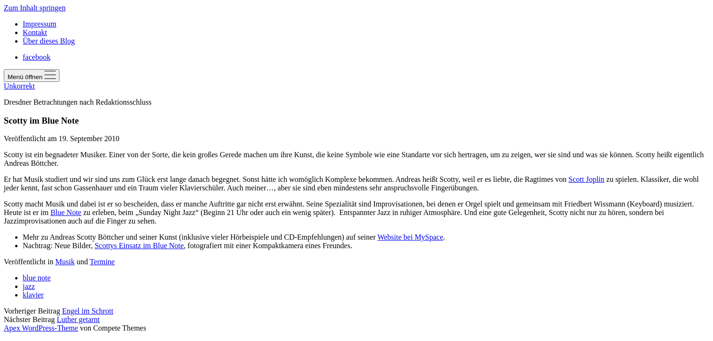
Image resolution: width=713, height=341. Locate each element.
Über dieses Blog (49, 41)
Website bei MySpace (410, 237)
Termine (102, 262)
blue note (37, 278)
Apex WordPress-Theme (41, 328)
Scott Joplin (586, 179)
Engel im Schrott (87, 311)
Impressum (39, 24)
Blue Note (66, 212)
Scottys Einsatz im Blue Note (139, 246)
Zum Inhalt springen (35, 8)
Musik (65, 262)
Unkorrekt (19, 86)
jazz (29, 286)
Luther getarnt (78, 319)
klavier (33, 295)
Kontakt (35, 32)
